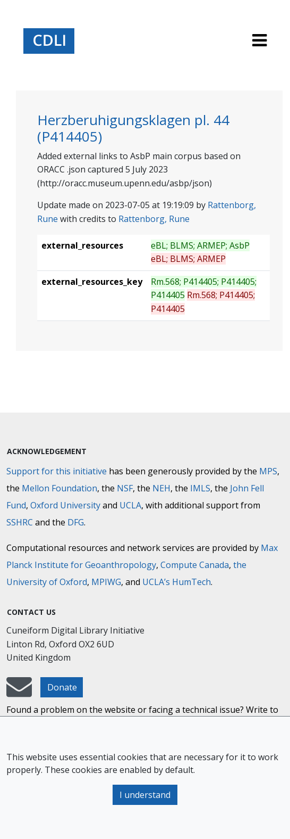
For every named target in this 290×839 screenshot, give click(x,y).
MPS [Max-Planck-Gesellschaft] (268, 471)
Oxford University (65, 505)
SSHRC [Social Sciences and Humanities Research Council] (19, 522)
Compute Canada (194, 565)
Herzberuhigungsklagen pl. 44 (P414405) (133, 128)
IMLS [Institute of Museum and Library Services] (200, 488)
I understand (145, 795)
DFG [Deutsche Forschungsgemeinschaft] (75, 522)
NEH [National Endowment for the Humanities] (161, 488)
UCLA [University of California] (130, 505)
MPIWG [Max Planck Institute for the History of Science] (106, 582)
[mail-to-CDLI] (19, 692)
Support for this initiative (56, 471)
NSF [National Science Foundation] (125, 488)
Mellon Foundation (59, 488)
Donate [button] (62, 687)
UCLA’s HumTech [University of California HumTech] (176, 582)
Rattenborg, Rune (154, 219)
